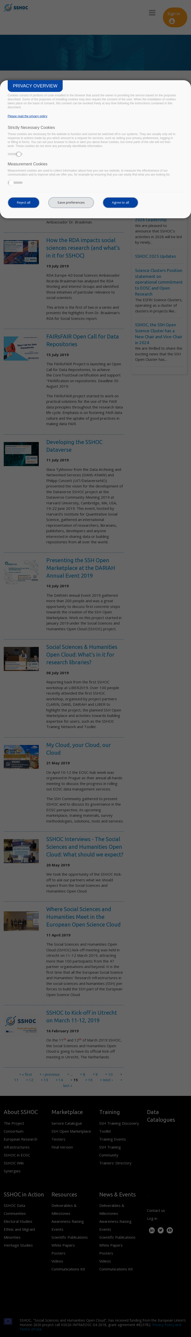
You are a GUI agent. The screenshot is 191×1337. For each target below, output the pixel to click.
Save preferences (71, 202)
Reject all (23, 202)
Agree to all (120, 202)
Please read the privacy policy (27, 116)
